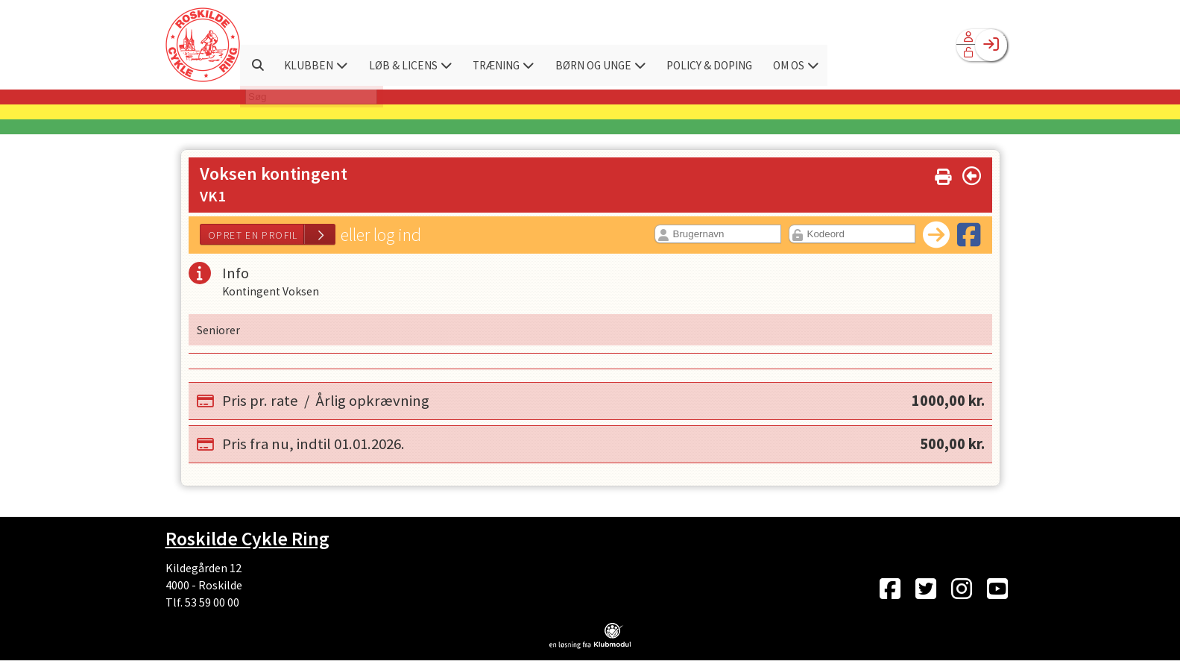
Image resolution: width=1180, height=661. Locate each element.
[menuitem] (202, 45)
